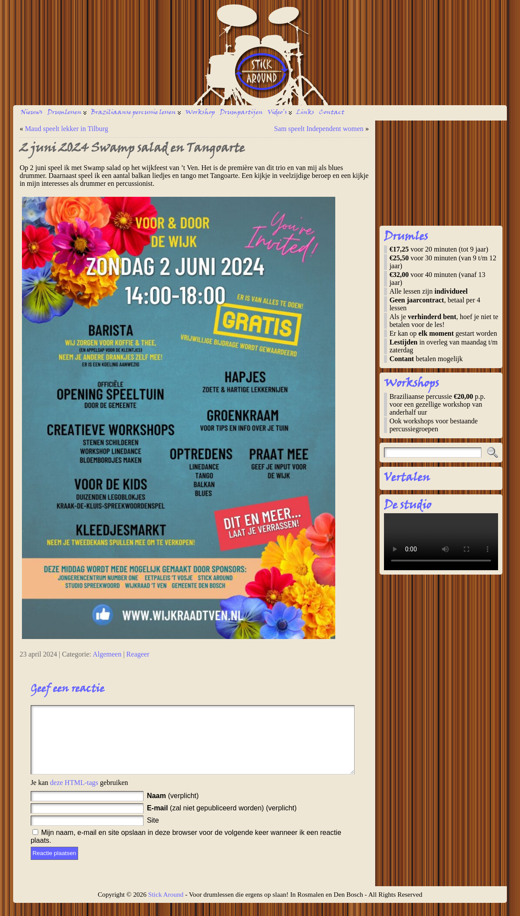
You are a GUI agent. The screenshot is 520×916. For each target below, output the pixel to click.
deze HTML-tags (74, 795)
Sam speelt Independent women (318, 128)
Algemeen (107, 654)
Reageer (137, 654)
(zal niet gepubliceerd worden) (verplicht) (222, 821)
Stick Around (166, 907)
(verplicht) (173, 809)
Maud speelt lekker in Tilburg (66, 128)
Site (153, 833)
